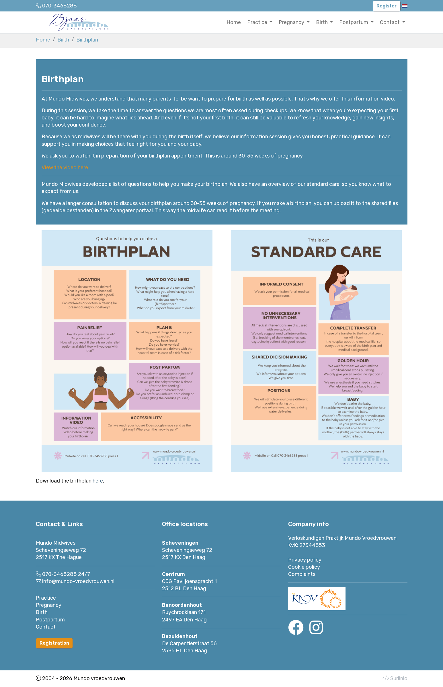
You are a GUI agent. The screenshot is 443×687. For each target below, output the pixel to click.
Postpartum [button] (354, 22)
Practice (46, 598)
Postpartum (50, 620)
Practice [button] (257, 22)
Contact (46, 627)
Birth (63, 40)
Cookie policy (304, 567)
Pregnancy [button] (292, 22)
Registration (54, 643)
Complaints (301, 574)
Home (234, 22)
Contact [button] (390, 22)
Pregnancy (48, 605)
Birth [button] (322, 22)
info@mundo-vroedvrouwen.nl (78, 581)
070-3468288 (59, 574)
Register (386, 6)
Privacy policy (304, 560)
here (98, 481)
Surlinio (398, 678)
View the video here (65, 167)
